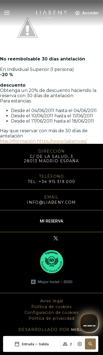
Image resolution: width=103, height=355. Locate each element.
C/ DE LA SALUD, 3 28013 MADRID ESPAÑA (51, 158)
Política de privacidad (51, 318)
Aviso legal (51, 300)
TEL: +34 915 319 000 (52, 181)
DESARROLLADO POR (51, 329)
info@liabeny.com (51, 202)
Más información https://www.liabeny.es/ (43, 141)
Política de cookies (51, 306)
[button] (90, 343)
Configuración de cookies (51, 312)
